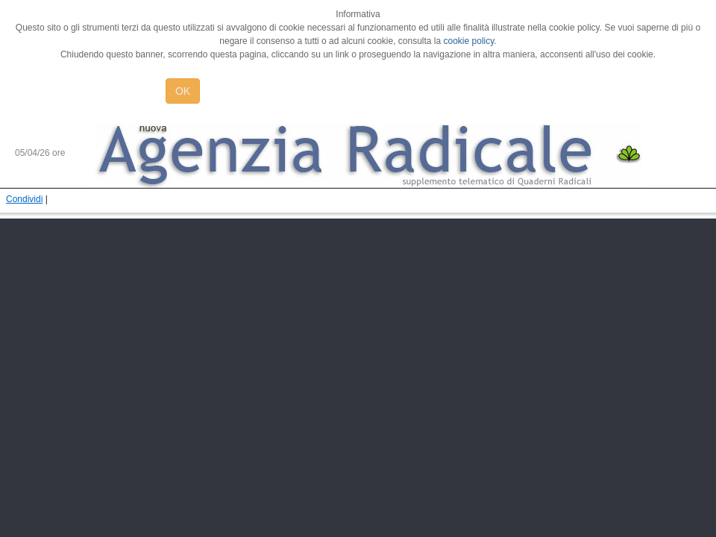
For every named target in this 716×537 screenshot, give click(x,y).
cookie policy (469, 41)
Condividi (24, 199)
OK (182, 91)
